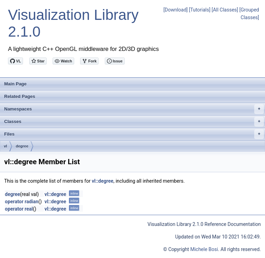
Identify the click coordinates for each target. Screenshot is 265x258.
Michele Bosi (204, 249)
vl (5, 146)
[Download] (175, 10)
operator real (19, 209)
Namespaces (134, 109)
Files (134, 134)
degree (22, 146)
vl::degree (102, 181)
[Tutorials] (200, 10)
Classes (134, 122)
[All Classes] (225, 10)
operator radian (21, 201)
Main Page (15, 83)
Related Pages (19, 96)
